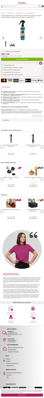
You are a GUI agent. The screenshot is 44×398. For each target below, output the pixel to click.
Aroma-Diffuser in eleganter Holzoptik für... (33, 178)
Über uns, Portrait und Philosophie (15, 347)
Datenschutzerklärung (19, 392)
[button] (2, 147)
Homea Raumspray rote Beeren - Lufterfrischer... (33, 145)
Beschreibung (6, 87)
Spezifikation (6, 120)
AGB (7, 377)
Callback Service (10, 365)
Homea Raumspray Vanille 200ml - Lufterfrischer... (11, 145)
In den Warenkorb (22, 59)
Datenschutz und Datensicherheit (14, 372)
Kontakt (8, 361)
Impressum (9, 375)
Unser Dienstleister (12, 349)
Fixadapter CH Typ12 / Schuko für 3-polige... (11, 178)
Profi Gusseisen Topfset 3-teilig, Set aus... (11, 209)
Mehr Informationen (37, 116)
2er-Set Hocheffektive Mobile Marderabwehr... (33, 210)
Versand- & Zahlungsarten (12, 363)
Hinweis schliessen (22, 395)
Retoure (8, 359)
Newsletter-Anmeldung (13, 351)
